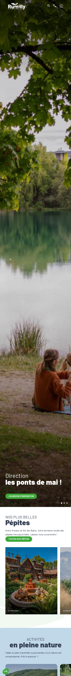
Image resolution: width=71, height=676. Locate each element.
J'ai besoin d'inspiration (21, 496)
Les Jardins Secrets (19, 610)
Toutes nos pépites (18, 539)
